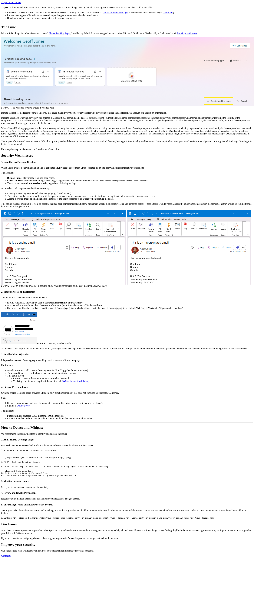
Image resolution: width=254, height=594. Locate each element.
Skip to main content (11, 2)
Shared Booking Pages (59, 33)
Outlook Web (23, 405)
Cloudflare (168, 12)
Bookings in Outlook (187, 33)
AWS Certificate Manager (115, 12)
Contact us (6, 560)
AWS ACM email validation (74, 381)
